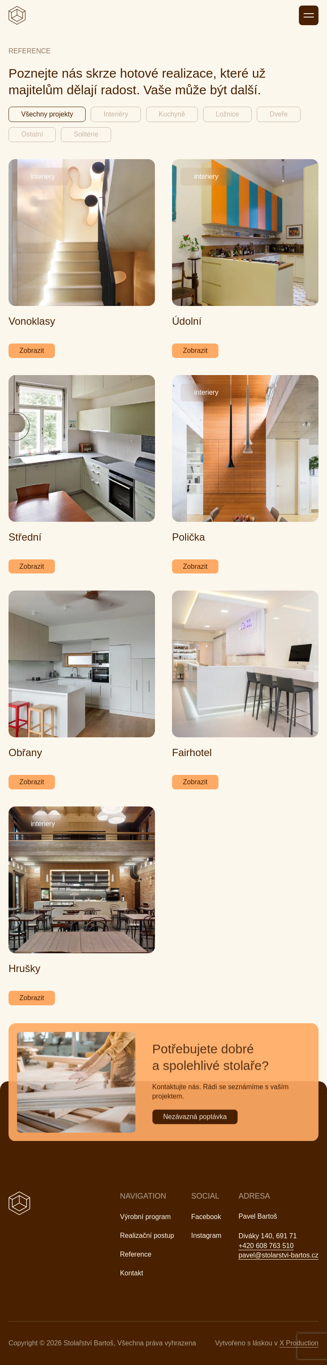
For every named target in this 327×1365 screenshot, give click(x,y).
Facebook (206, 1216)
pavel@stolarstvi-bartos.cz (278, 1255)
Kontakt (131, 1273)
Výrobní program (145, 1216)
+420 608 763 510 (265, 1245)
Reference (136, 1254)
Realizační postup (147, 1235)
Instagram (206, 1235)
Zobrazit (32, 350)
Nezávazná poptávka (195, 1126)
